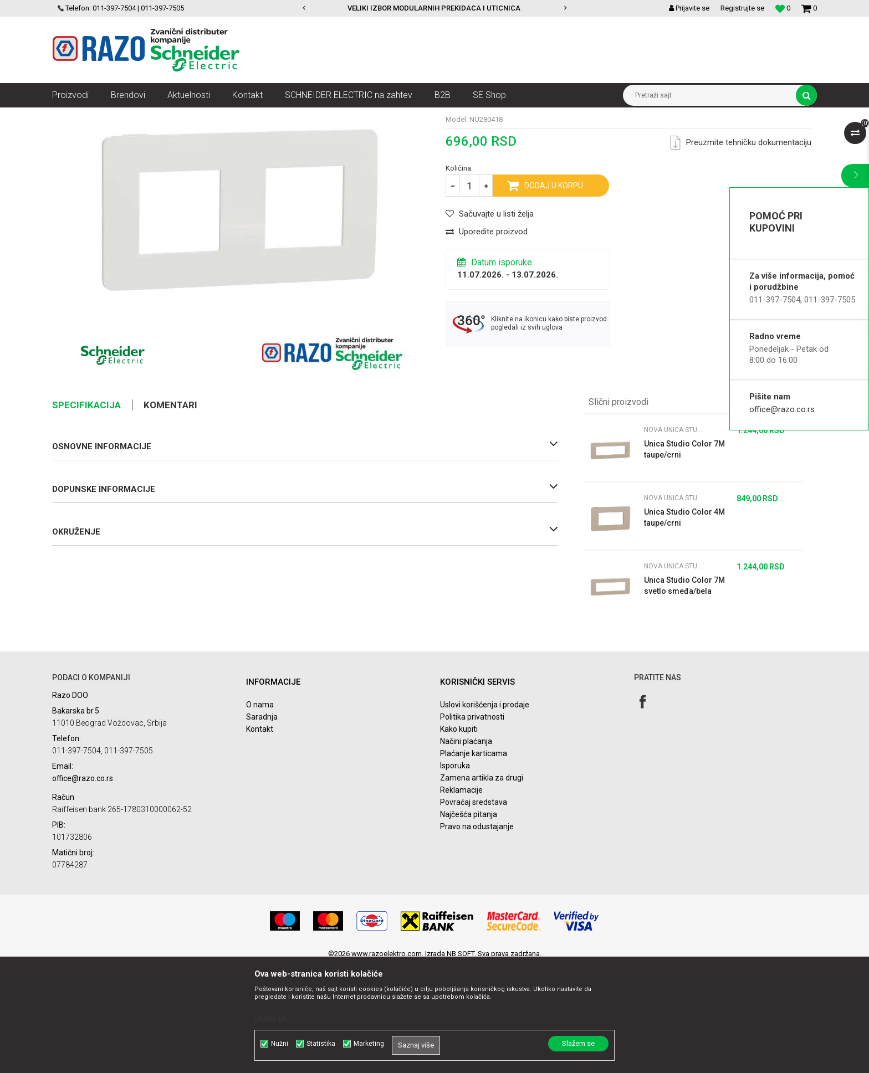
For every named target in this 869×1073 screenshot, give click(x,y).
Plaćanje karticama (473, 860)
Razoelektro (70, 116)
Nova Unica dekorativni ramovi (232, 116)
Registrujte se (742, 8)
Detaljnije (270, 1018)
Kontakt (259, 836)
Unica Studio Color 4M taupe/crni (684, 625)
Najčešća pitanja (468, 921)
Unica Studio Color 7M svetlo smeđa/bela (684, 693)
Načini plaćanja (466, 848)
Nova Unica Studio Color (327, 116)
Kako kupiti (459, 836)
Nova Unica (157, 116)
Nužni (279, 1044)
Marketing (369, 1044)
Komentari (170, 512)
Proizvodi (114, 116)
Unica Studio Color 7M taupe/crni (684, 557)
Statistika (320, 1044)
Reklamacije (461, 897)
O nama (260, 812)
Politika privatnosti (472, 824)
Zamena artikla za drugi (481, 885)
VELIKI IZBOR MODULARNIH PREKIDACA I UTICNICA (433, 8)
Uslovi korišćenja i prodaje (484, 812)
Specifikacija (86, 512)
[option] (435, 8)
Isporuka (455, 873)
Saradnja (262, 824)
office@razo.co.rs (782, 409)
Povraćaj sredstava (473, 909)
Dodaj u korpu (553, 293)
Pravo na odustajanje (477, 934)
